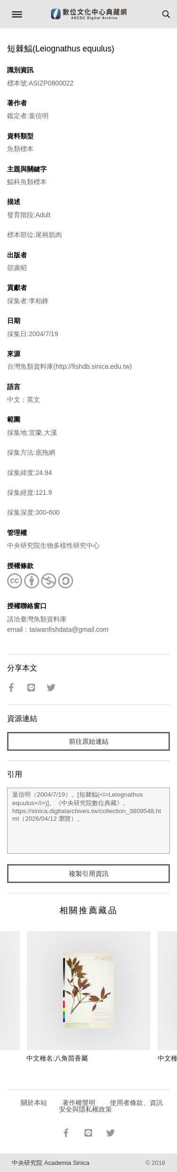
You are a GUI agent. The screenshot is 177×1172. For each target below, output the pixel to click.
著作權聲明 (78, 1102)
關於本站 (34, 1102)
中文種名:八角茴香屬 (57, 1058)
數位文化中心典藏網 (88, 14)
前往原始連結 (89, 741)
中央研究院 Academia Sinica (50, 1162)
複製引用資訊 (89, 873)
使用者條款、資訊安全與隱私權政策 (111, 1106)
